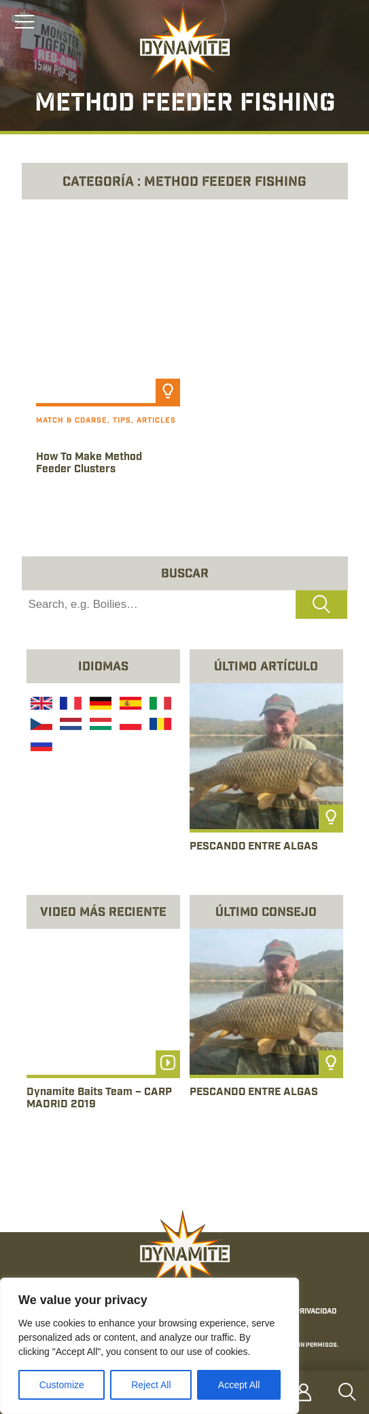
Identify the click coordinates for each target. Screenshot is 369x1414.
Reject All (151, 1384)
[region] (149, 1346)
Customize (61, 1384)
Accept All (239, 1384)
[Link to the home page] (185, 45)
